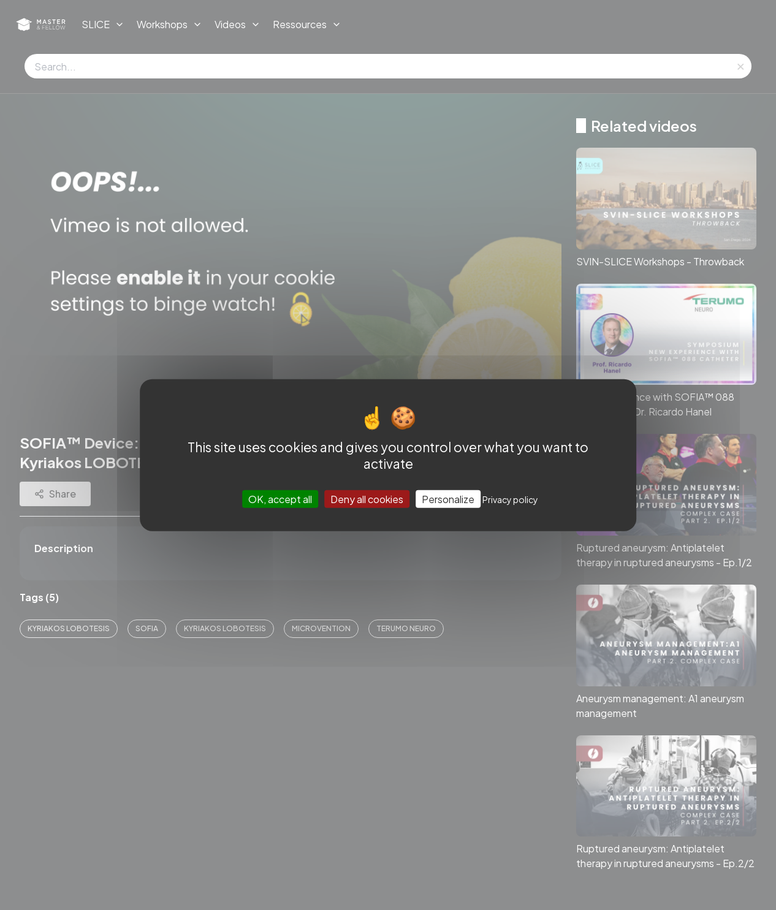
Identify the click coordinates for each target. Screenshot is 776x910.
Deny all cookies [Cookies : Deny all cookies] (366, 499)
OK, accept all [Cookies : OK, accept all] (280, 499)
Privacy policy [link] (510, 499)
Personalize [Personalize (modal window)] (448, 499)
